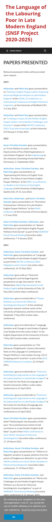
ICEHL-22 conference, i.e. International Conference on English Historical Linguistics (25, 101)
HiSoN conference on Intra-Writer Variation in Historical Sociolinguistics (23, 434)
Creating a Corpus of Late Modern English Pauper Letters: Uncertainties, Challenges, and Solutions (25, 121)
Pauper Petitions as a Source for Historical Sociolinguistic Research (23, 301)
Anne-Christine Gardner (15, 145)
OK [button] (13, 517)
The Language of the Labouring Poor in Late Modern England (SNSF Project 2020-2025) (26, 23)
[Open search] (45, 51)
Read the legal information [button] (34, 510)
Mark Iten (23, 88)
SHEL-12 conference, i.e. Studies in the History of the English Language (24, 185)
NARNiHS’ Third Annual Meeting (19, 491)
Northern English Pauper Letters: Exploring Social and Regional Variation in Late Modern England (25, 95)
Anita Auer (8, 88)
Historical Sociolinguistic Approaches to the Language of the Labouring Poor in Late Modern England (25, 374)
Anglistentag (37, 155)
